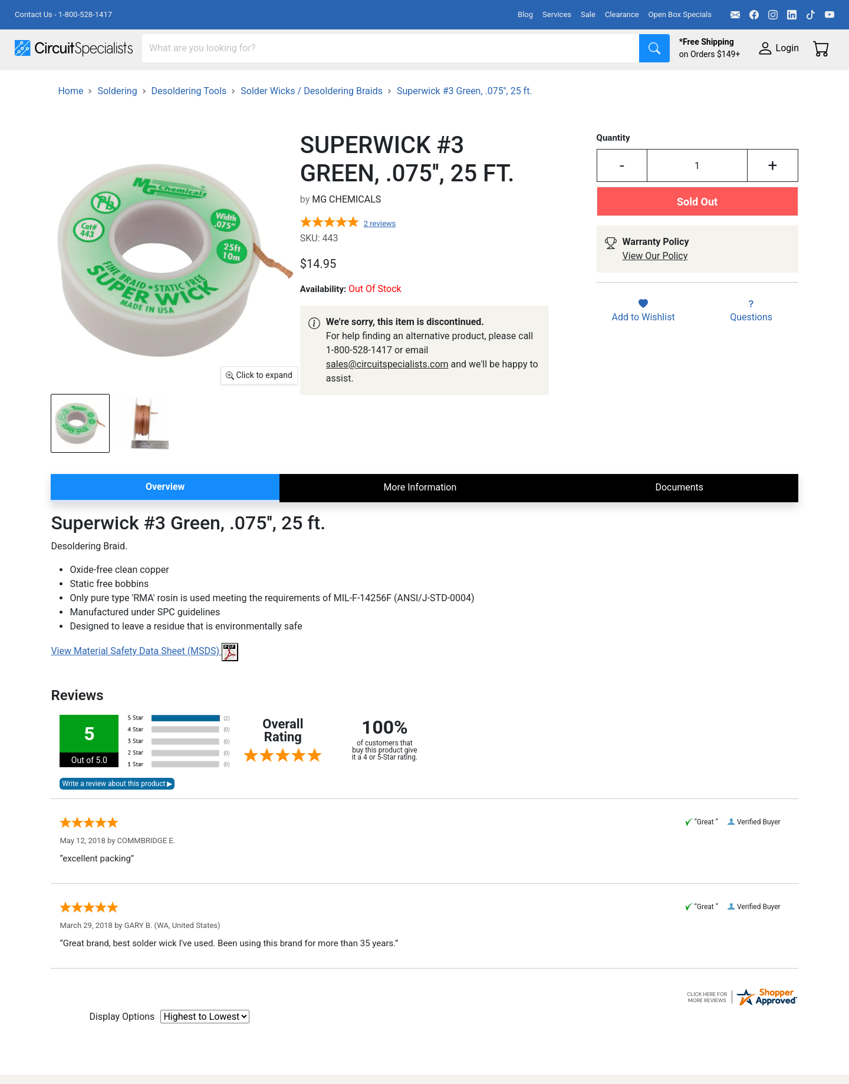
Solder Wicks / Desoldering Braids (312, 121)
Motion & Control (526, 83)
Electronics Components (635, 83)
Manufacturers (102, 83)
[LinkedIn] (792, 14)
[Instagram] (773, 14)
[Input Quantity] (697, 196)
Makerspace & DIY (368, 83)
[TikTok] (810, 14)
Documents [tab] (679, 517)
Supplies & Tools (744, 83)
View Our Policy (655, 286)
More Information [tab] (419, 517)
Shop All (32, 83)
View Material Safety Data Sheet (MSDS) (144, 681)
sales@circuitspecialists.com (387, 394)
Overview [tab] (165, 516)
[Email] (735, 14)
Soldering (449, 83)
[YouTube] (829, 14)
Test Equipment (188, 83)
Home (70, 121)
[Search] (391, 48)
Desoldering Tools (189, 121)
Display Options (121, 1046)
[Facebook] (754, 14)
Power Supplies (276, 83)
